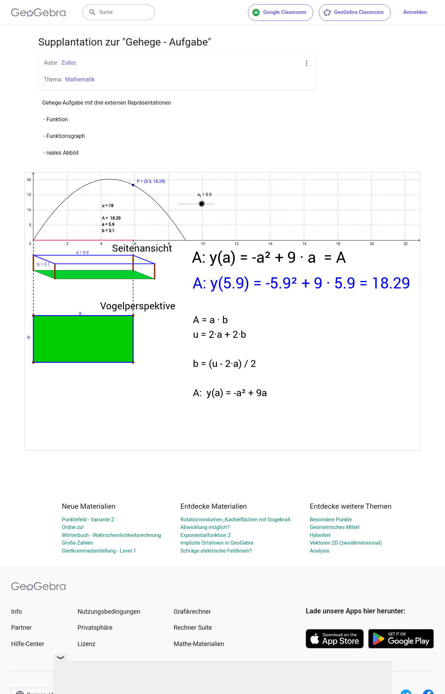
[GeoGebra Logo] (38, 12)
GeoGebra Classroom (353, 12)
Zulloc (69, 62)
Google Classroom (279, 12)
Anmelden (415, 12)
